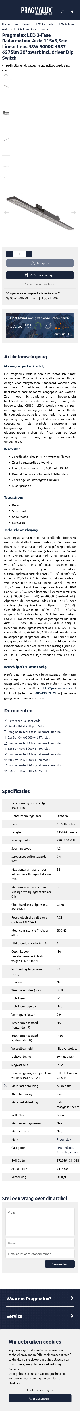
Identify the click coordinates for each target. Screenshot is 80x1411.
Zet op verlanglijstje (40, 284)
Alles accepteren (40, 1398)
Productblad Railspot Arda (26, 726)
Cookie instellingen (40, 1390)
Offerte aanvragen (40, 275)
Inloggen (40, 263)
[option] (6, 86)
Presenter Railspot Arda (24, 720)
